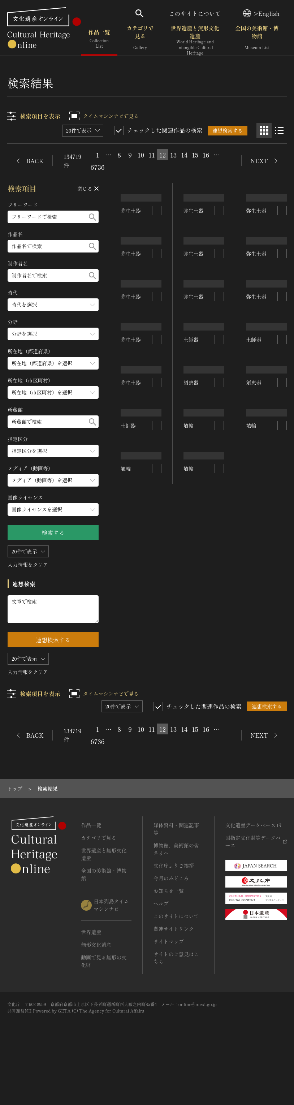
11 (151, 154)
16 (206, 154)
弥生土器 (131, 252)
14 (184, 154)
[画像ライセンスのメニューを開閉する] (53, 509)
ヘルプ (161, 951)
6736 (97, 167)
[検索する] (92, 217)
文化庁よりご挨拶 (174, 913)
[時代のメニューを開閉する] (53, 304)
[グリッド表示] (264, 130)
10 (141, 154)
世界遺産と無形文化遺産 (195, 40)
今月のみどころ (171, 926)
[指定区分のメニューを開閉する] (53, 451)
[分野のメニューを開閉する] (53, 334)
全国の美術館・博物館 (257, 39)
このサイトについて (195, 13)
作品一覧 (99, 39)
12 (162, 154)
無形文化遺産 (96, 992)
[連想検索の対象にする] (156, 253)
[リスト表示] (279, 130)
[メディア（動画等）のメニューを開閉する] (53, 480)
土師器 (128, 521)
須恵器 (191, 536)
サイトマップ (169, 989)
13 (173, 154)
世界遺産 (91, 980)
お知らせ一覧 (169, 938)
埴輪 (126, 645)
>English (261, 13)
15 (195, 154)
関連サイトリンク (174, 976)
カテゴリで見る (140, 39)
